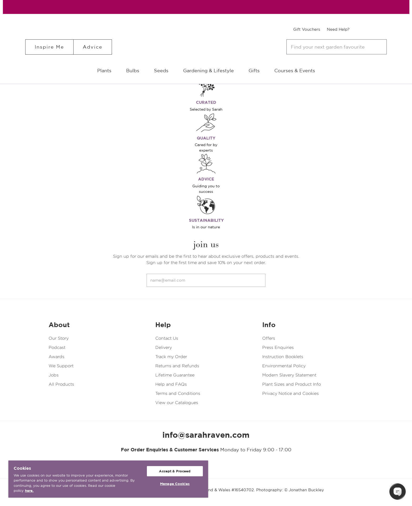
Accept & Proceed (174, 471)
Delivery (163, 347)
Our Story (59, 338)
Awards (56, 356)
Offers (268, 338)
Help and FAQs (171, 384)
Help (163, 324)
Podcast (57, 347)
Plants (104, 70)
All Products (61, 384)
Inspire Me (49, 46)
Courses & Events (294, 70)
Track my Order (171, 356)
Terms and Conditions (177, 393)
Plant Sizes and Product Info (291, 384)
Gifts (254, 70)
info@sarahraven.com (206, 434)
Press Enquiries (278, 347)
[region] (108, 479)
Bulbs (132, 70)
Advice (92, 46)
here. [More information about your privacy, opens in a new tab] (29, 491)
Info (269, 324)
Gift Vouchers (306, 29)
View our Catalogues (176, 402)
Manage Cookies (175, 484)
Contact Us (166, 338)
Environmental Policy (284, 366)
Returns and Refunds (177, 366)
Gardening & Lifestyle (208, 70)
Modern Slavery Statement (289, 375)
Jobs (54, 375)
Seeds (161, 70)
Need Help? (338, 29)
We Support (61, 366)
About (59, 324)
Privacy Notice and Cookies (290, 393)
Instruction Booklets (282, 356)
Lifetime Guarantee (174, 375)
